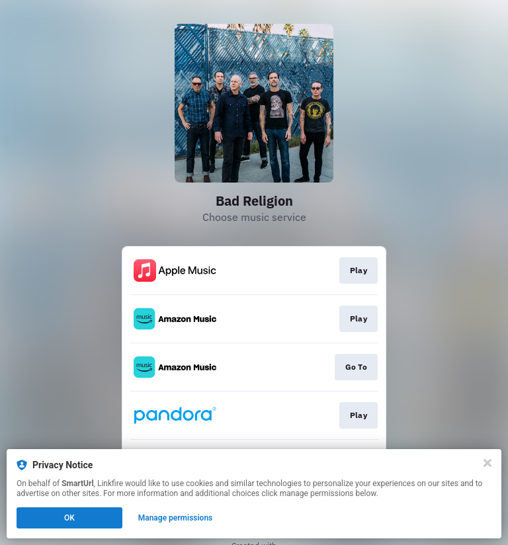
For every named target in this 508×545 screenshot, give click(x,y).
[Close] (487, 463)
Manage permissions (175, 518)
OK (69, 518)
